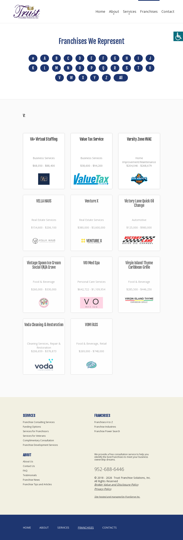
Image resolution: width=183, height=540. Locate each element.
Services (129, 11)
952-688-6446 (109, 469)
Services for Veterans (34, 435)
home (27, 527)
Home (100, 11)
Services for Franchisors (36, 431)
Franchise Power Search (107, 431)
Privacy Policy (102, 489)
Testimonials (30, 475)
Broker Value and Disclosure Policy (116, 484)
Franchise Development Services (40, 445)
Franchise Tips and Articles (37, 484)
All (120, 77)
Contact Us (29, 466)
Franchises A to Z (103, 422)
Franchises (149, 11)
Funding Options (32, 426)
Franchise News (31, 479)
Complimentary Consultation (38, 440)
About (114, 11)
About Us (28, 461)
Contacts (109, 527)
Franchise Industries (105, 426)
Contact (167, 11)
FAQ (25, 470)
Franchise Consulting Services (39, 422)
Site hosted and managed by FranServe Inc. (117, 496)
